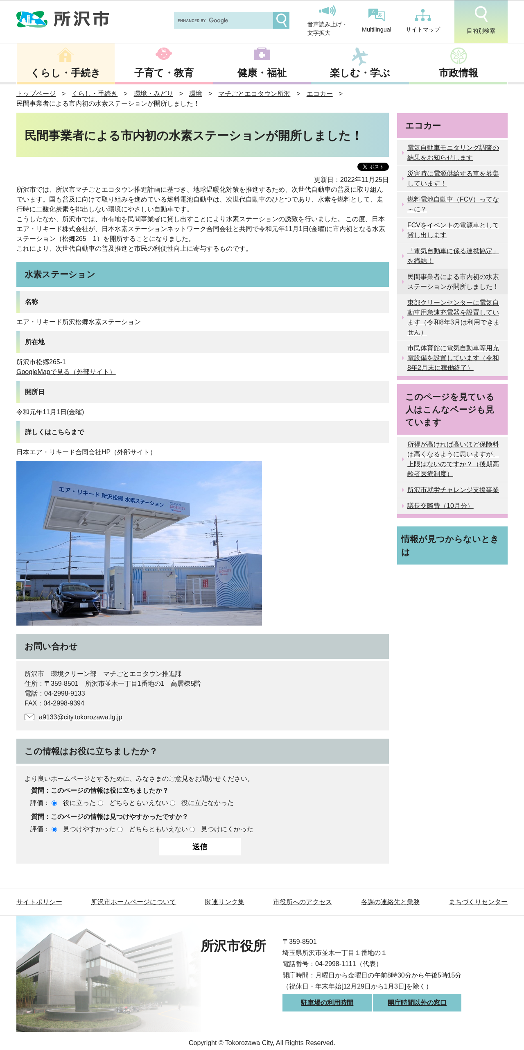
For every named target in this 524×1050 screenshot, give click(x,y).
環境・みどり (153, 93)
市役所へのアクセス (302, 901)
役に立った (79, 802)
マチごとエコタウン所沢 (254, 93)
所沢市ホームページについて (133, 901)
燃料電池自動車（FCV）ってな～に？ (453, 204)
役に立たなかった (207, 802)
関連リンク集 (224, 901)
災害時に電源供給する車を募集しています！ (453, 178)
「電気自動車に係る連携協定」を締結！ (453, 255)
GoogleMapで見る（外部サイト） (66, 371)
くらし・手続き (65, 72)
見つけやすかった (89, 828)
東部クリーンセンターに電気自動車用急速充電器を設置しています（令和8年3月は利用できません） (453, 317)
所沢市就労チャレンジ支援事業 (453, 489)
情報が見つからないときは (450, 545)
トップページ (36, 93)
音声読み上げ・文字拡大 (327, 20)
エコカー (320, 93)
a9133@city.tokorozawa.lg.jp (80, 717)
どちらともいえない (138, 802)
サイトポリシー (39, 901)
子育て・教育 (164, 72)
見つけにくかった (227, 828)
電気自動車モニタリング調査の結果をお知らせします (453, 152)
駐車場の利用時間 (327, 1002)
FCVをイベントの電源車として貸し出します (453, 230)
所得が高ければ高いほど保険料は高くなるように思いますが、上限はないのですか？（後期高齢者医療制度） (453, 459)
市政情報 (458, 72)
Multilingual (376, 21)
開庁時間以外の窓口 (417, 1002)
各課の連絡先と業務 (390, 901)
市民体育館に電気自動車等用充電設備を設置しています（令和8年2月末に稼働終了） (453, 358)
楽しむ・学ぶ (360, 72)
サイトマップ (423, 21)
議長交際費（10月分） (440, 505)
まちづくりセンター (478, 901)
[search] (223, 20)
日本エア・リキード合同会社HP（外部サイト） (86, 452)
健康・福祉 (262, 72)
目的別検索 (481, 20)
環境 (195, 93)
